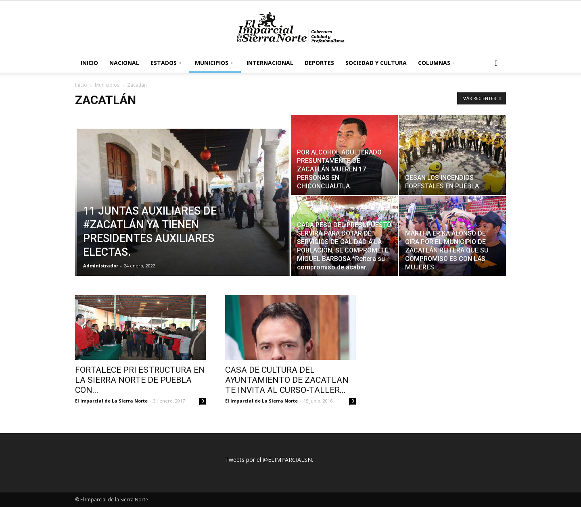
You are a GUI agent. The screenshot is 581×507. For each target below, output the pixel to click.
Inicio (89, 63)
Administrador (100, 266)
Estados (165, 63)
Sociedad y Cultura (376, 63)
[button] (496, 63)
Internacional (270, 63)
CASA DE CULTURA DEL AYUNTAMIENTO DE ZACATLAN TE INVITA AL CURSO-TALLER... (287, 380)
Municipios (213, 63)
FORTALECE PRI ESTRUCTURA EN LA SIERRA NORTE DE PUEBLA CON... (140, 380)
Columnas (436, 63)
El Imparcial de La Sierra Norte (111, 401)
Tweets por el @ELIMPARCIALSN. (269, 459)
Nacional (124, 63)
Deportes (319, 63)
